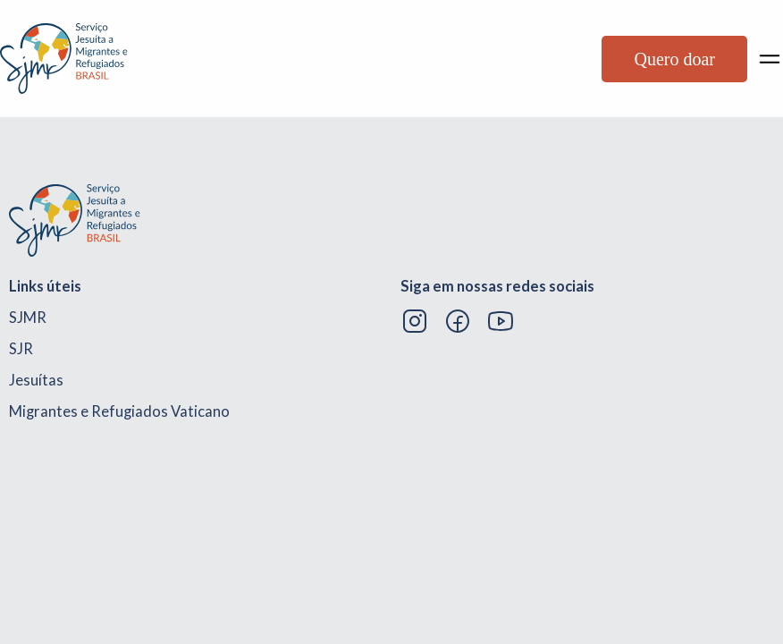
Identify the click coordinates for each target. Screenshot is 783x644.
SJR (21, 349)
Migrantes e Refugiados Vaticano (119, 411)
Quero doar (674, 59)
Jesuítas (36, 380)
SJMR (27, 317)
